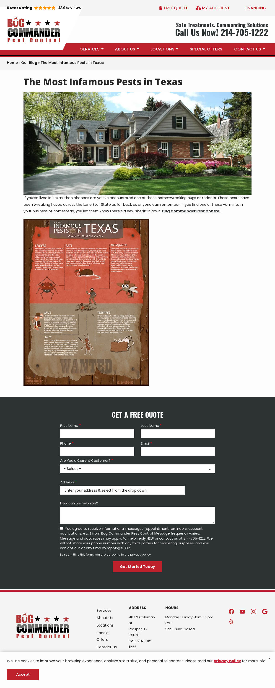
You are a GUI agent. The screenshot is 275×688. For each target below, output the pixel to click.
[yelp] (231, 621)
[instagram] (254, 611)
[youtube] (242, 611)
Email (145, 443)
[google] (264, 611)
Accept (23, 674)
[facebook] (231, 611)
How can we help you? (79, 503)
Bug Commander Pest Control (191, 211)
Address (67, 482)
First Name (69, 425)
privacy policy (140, 554)
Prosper (135, 629)
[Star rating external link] (44, 8)
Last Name (150, 425)
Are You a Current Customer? (85, 460)
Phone (65, 443)
